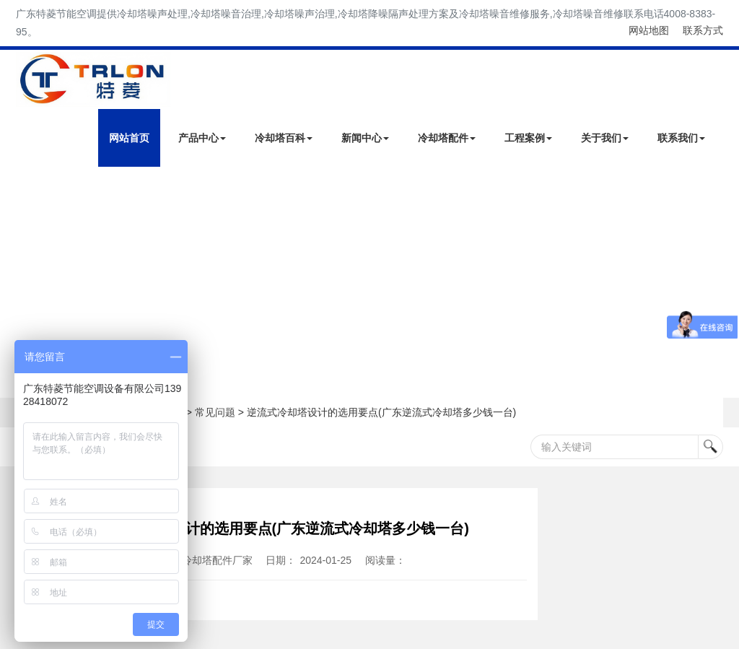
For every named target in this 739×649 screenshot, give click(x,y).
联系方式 (703, 30)
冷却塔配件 (447, 138)
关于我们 (605, 138)
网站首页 (129, 138)
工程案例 (528, 138)
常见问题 (215, 412)
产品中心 (202, 138)
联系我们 (681, 138)
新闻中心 (365, 138)
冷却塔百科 (283, 138)
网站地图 (649, 30)
